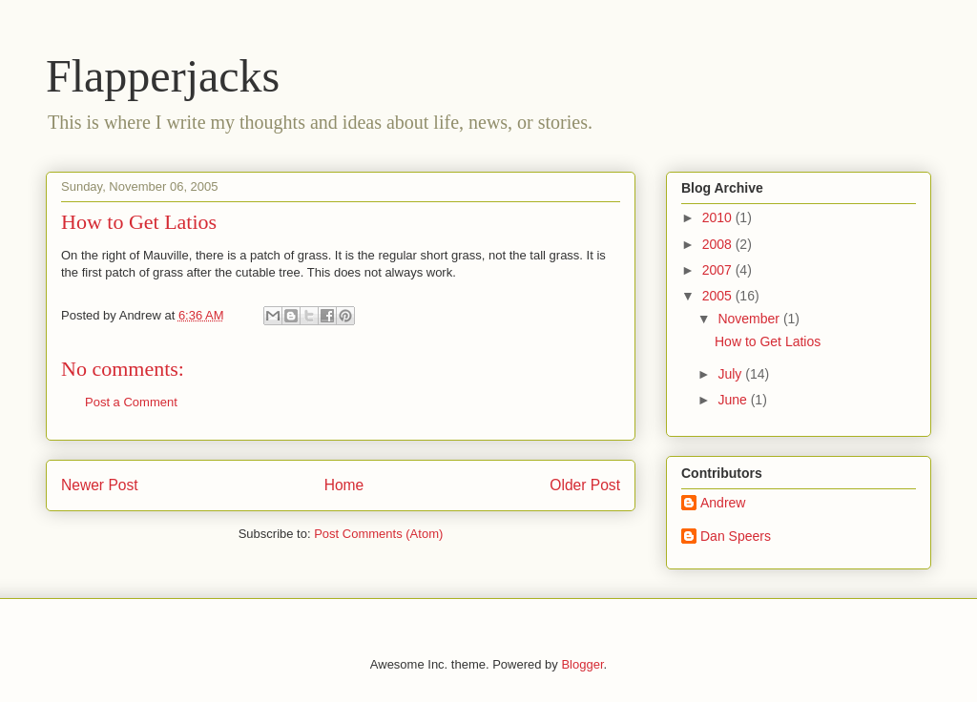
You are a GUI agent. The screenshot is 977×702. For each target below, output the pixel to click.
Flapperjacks (163, 76)
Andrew (722, 502)
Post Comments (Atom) (378, 533)
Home (344, 485)
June (733, 399)
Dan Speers (735, 536)
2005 (719, 295)
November (749, 318)
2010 (719, 217)
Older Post (585, 485)
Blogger (582, 664)
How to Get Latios (768, 341)
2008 (719, 244)
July (731, 374)
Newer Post (99, 485)
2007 (719, 270)
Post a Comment (131, 402)
